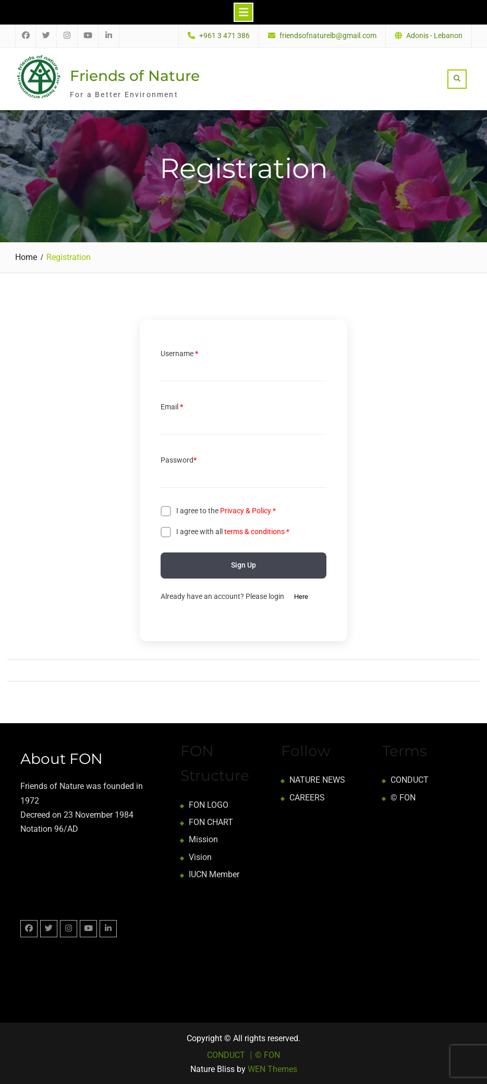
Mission (203, 839)
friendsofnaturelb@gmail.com (327, 36)
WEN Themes (272, 1069)
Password (179, 460)
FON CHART (211, 822)
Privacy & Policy (245, 510)
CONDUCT (410, 780)
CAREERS (307, 797)
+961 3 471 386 (224, 36)
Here (301, 596)
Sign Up (243, 565)
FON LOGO (208, 805)
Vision (200, 857)
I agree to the (226, 510)
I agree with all (232, 531)
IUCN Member (214, 874)
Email (172, 406)
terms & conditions (254, 531)
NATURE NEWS (317, 780)
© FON (403, 797)
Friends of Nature (135, 76)
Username (179, 353)
